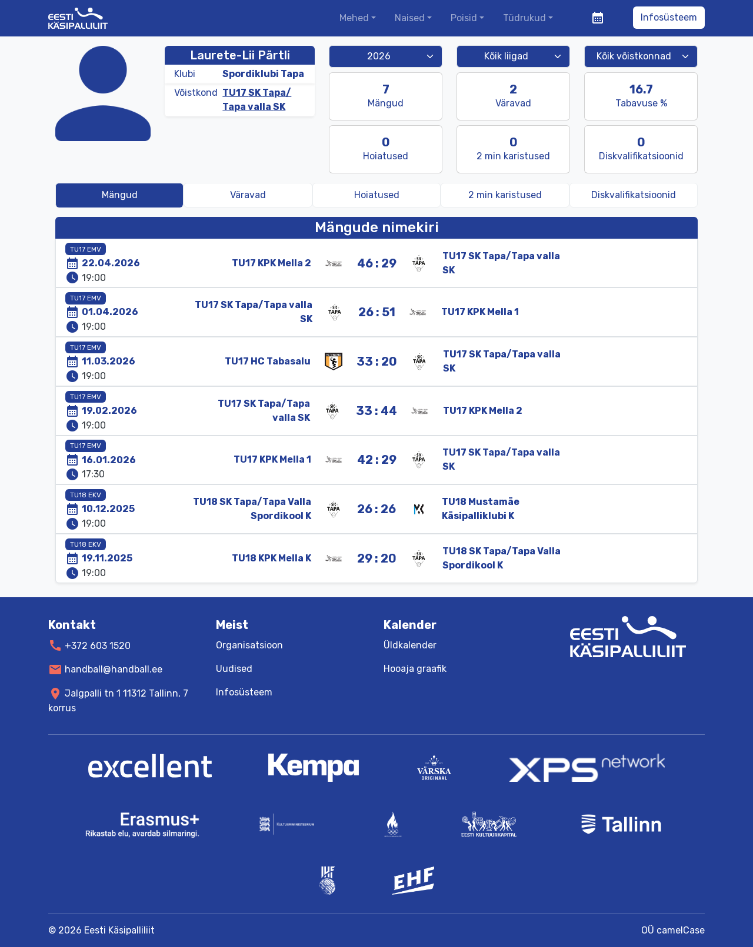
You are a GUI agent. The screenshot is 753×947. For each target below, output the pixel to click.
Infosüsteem (669, 17)
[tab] (505, 195)
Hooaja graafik (415, 668)
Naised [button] (410, 18)
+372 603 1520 (98, 645)
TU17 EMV (85, 249)
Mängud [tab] (120, 194)
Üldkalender (410, 645)
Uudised (234, 668)
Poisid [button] (464, 18)
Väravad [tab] (248, 194)
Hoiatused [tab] (376, 194)
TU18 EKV (85, 494)
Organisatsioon (249, 645)
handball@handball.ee (113, 669)
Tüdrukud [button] (524, 18)
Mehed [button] (354, 18)
